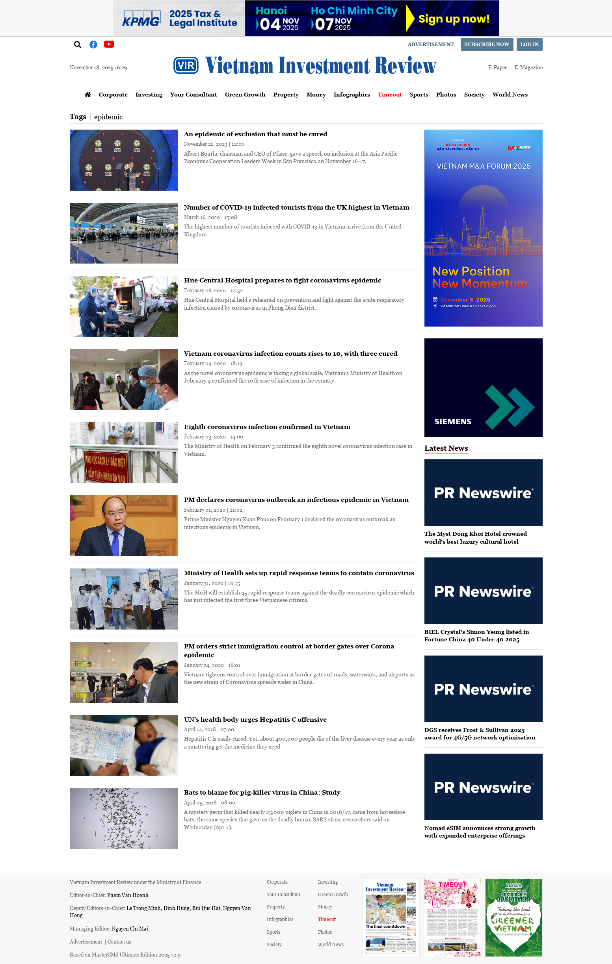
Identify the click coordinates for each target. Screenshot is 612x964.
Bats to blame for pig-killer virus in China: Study (262, 792)
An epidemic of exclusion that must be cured (255, 133)
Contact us (119, 941)
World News (510, 94)
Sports (419, 94)
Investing (149, 94)
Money (316, 94)
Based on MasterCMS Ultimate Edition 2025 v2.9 (125, 954)
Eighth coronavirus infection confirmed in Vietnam (267, 426)
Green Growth (245, 94)
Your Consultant (193, 94)
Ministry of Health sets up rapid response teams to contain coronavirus (299, 572)
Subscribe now (487, 44)
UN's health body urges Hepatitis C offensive (255, 719)
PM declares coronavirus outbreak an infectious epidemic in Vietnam (296, 499)
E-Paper (497, 67)
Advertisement (431, 44)
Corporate (113, 94)
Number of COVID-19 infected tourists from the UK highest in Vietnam (296, 207)
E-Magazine (529, 67)
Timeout (390, 94)
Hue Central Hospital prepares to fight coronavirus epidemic (282, 280)
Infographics (352, 94)
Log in (530, 44)
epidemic (108, 116)
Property (286, 94)
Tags (78, 116)
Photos (446, 94)
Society (474, 94)
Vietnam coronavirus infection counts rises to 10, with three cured (291, 353)
